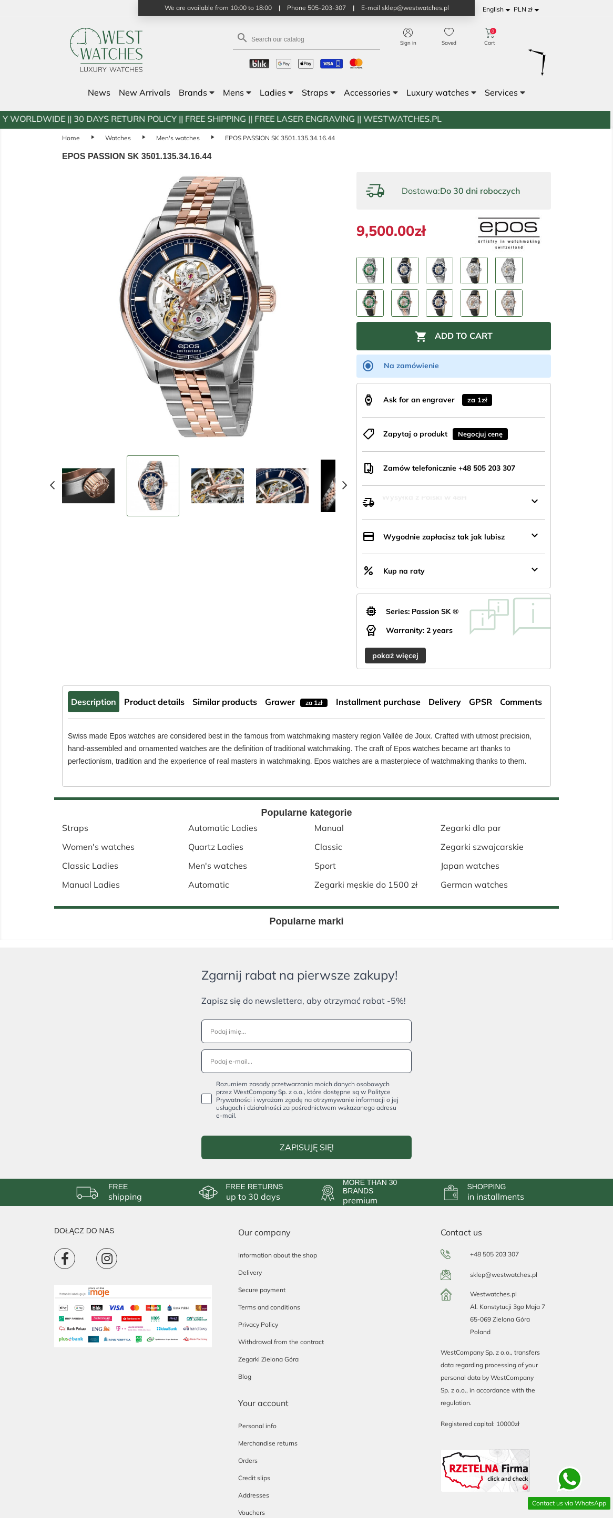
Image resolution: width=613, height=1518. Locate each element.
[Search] (306, 38)
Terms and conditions (269, 1307)
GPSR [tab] (480, 701)
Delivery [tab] (444, 701)
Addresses (253, 1495)
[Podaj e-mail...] (306, 1061)
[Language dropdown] (498, 9)
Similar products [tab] (224, 701)
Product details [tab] (154, 701)
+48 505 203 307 (494, 1254)
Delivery (250, 1272)
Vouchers (251, 1512)
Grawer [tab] (296, 701)
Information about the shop (277, 1255)
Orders (248, 1460)
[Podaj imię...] (306, 1031)
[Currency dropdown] (528, 9)
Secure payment (261, 1290)
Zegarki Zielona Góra (268, 1359)
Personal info (257, 1426)
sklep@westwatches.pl (503, 1274)
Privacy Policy (258, 1324)
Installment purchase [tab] (378, 701)
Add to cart (454, 336)
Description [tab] (93, 701)
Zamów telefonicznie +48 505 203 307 (449, 468)
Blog (244, 1376)
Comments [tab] (521, 701)
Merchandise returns (268, 1443)
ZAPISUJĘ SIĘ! (307, 1147)
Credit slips (254, 1478)
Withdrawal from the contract (281, 1342)
